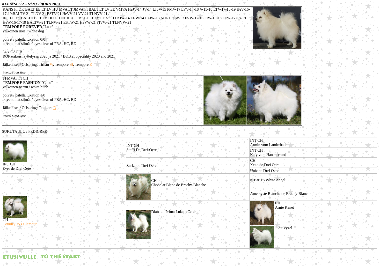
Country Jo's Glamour (20, 224)
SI (71, 64)
